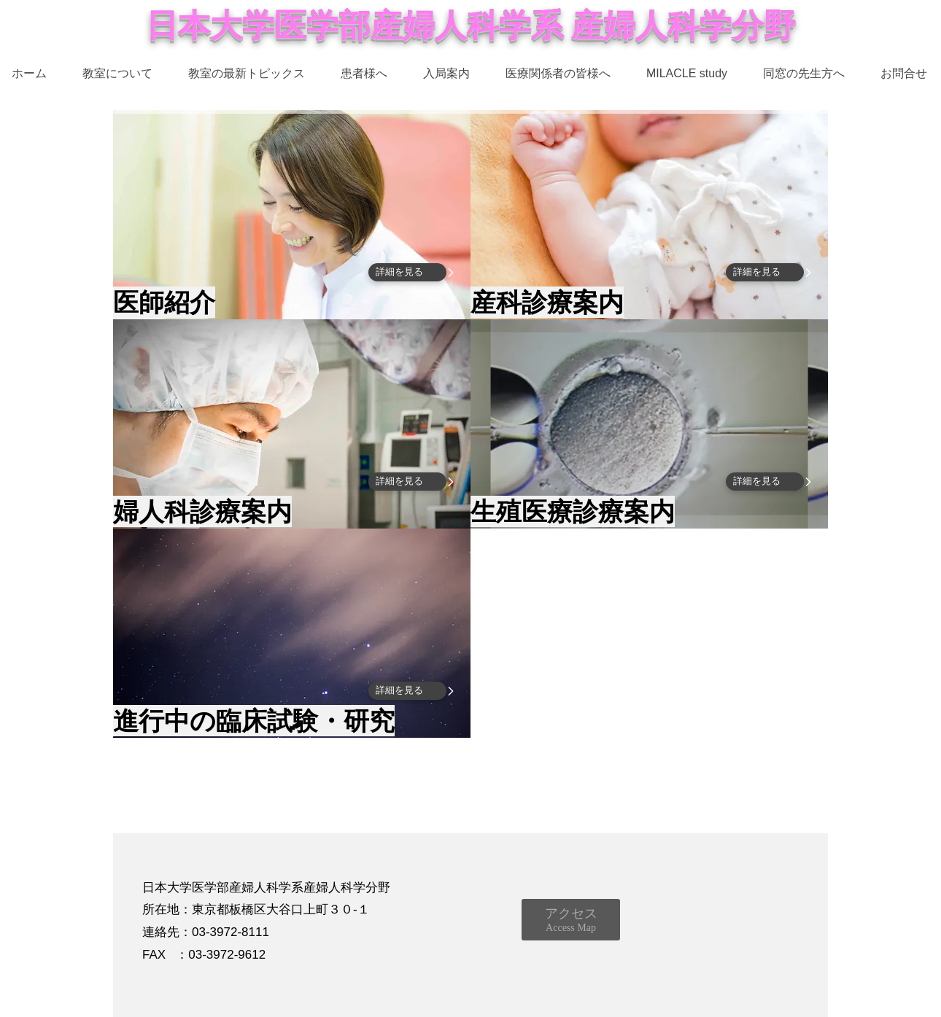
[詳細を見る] (407, 272)
